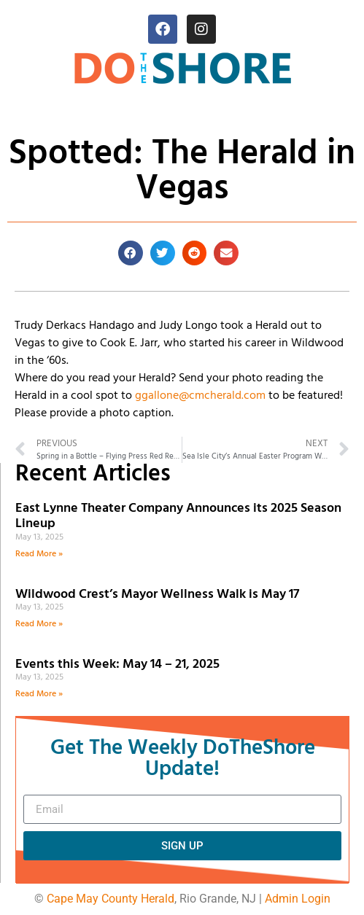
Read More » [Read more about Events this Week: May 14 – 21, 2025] (39, 694)
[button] (130, 253)
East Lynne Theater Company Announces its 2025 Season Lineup (178, 516)
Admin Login (297, 899)
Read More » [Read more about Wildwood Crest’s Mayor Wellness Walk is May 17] (39, 624)
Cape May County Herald (110, 899)
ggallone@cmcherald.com (200, 395)
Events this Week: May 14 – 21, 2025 (117, 664)
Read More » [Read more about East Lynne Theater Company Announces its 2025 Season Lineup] (39, 554)
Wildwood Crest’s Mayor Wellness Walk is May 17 (160, 594)
